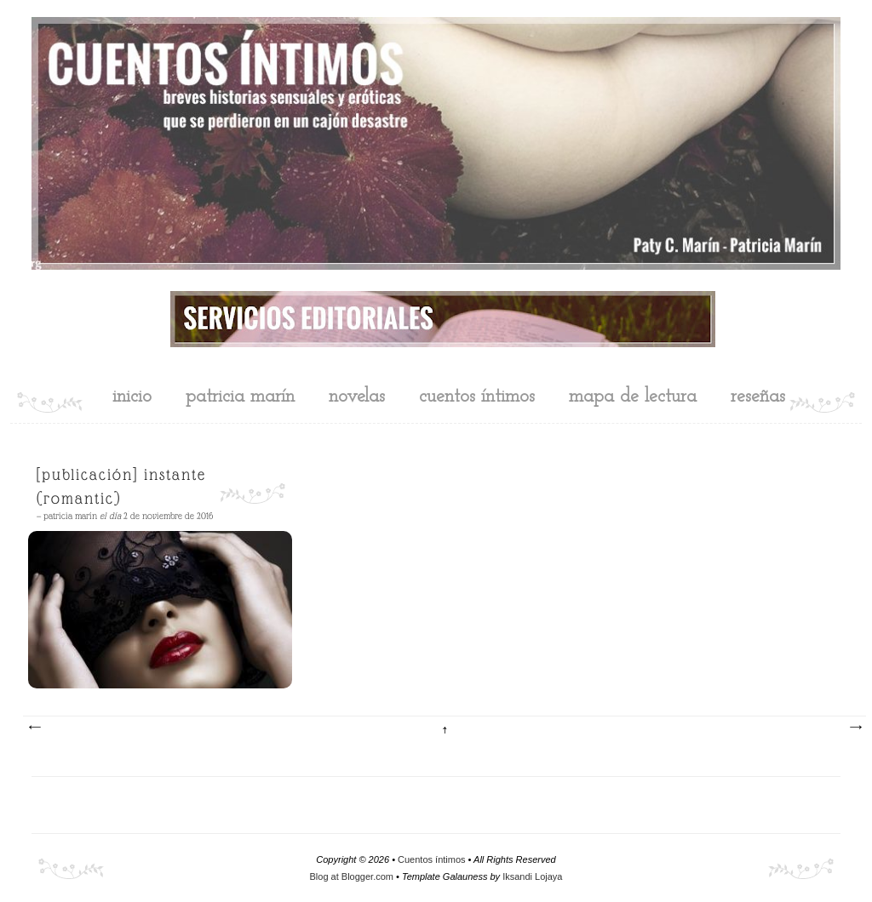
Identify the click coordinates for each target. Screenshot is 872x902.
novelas (357, 397)
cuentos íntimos (477, 397)
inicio (132, 397)
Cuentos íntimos (431, 859)
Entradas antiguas (855, 727)
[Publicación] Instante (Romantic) (121, 486)
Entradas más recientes (34, 727)
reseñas (758, 397)
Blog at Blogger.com (351, 876)
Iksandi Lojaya (532, 876)
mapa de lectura (633, 397)
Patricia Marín (240, 397)
